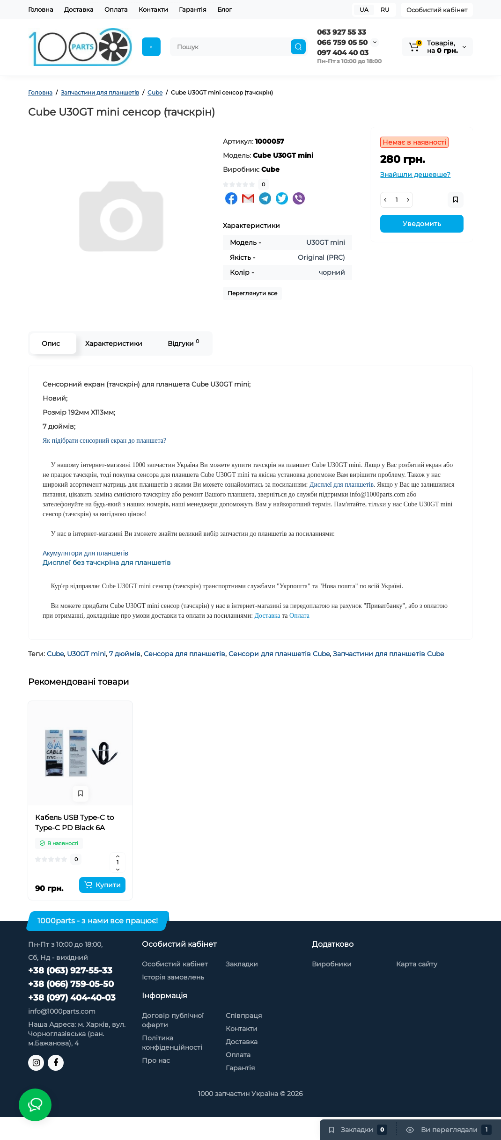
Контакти (153, 9)
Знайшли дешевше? (415, 174)
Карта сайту (416, 964)
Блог (224, 9)
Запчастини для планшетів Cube (388, 654)
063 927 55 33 (341, 32)
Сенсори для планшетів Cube (279, 654)
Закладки (242, 964)
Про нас (156, 1060)
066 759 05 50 (342, 42)
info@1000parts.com (62, 1011)
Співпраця (244, 1015)
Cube (55, 654)
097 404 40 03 (342, 52)
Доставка (79, 9)
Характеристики (113, 343)
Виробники (332, 964)
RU (385, 9)
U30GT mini (86, 654)
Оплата (116, 9)
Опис (51, 343)
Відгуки (183, 342)
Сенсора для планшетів (184, 654)
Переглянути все (252, 293)
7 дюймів (124, 654)
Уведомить (422, 223)
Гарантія (192, 9)
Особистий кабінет (436, 10)
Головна (40, 9)
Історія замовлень (173, 977)
